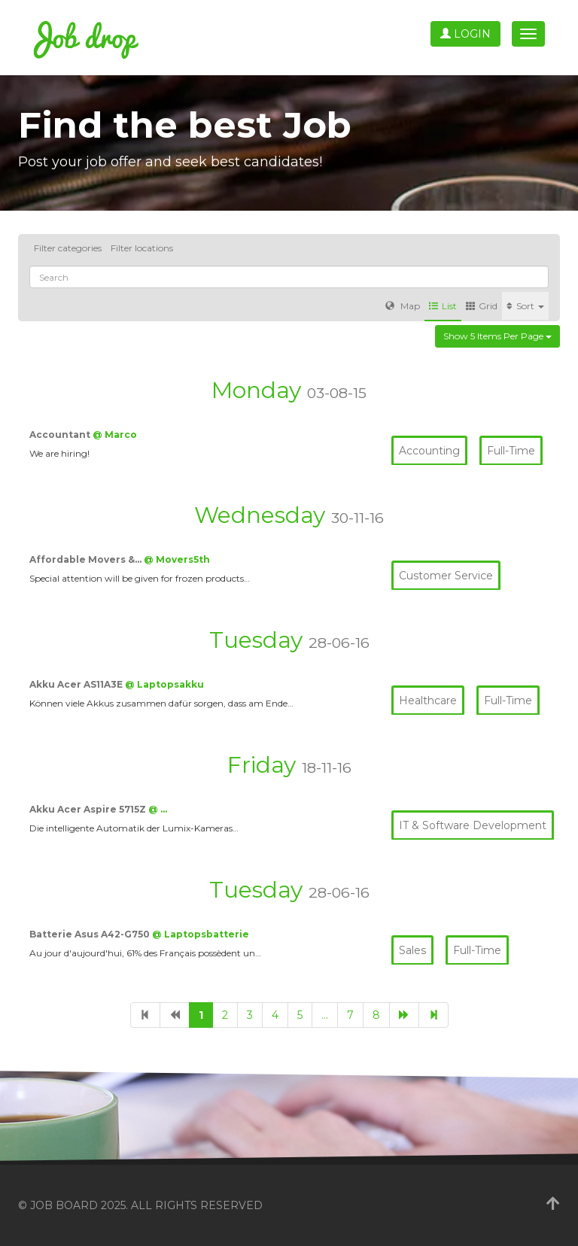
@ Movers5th (177, 559)
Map (402, 306)
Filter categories (68, 248)
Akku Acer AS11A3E (77, 684)
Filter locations (142, 248)
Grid (481, 306)
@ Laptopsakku (164, 684)
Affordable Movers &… (86, 559)
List (443, 306)
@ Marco (115, 434)
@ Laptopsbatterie (200, 934)
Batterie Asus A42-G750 (90, 934)
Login (465, 34)
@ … (157, 809)
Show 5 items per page (497, 336)
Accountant (61, 434)
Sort (525, 306)
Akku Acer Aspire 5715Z (88, 809)
